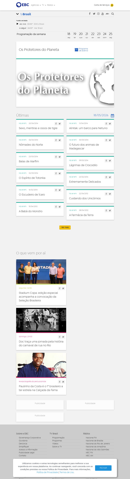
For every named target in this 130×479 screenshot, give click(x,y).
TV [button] (44, 5)
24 (104, 34)
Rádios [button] (51, 5)
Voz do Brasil (91, 428)
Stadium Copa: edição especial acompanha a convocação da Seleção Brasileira (38, 295)
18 (68, 34)
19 (74, 34)
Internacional (24, 431)
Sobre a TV (57, 396)
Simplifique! (24, 396)
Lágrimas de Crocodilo (83, 165)
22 (92, 34)
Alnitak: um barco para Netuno (88, 128)
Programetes (58, 425)
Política (22, 437)
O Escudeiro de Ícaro (32, 194)
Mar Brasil (38, 28)
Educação (23, 425)
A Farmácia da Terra (81, 215)
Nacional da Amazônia (96, 396)
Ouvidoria (23, 390)
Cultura (22, 419)
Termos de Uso (67, 472)
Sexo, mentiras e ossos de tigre (38, 128)
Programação (58, 387)
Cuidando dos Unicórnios (85, 198)
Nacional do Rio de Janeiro (98, 393)
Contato (22, 405)
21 (86, 34)
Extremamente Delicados (85, 181)
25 (110, 34)
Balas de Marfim (29, 161)
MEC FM (89, 402)
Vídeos (55, 393)
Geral (21, 428)
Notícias (55, 422)
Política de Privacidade (47, 472)
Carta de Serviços (101, 5)
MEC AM (89, 405)
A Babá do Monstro (30, 211)
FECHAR (103, 468)
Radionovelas (58, 428)
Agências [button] (36, 5)
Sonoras (55, 431)
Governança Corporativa (30, 387)
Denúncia (23, 393)
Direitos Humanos (27, 422)
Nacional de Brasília (94, 390)
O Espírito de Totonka (32, 178)
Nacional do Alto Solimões (97, 399)
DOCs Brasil (39, 24)
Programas (57, 390)
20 (81, 34)
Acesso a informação (28, 399)
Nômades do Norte (31, 144)
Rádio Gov (90, 425)
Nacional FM (91, 387)
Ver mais (65, 227)
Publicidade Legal (26, 402)
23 (98, 34)
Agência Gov (91, 419)
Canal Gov (90, 422)
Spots (54, 434)
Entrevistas (57, 419)
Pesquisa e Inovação (28, 434)
